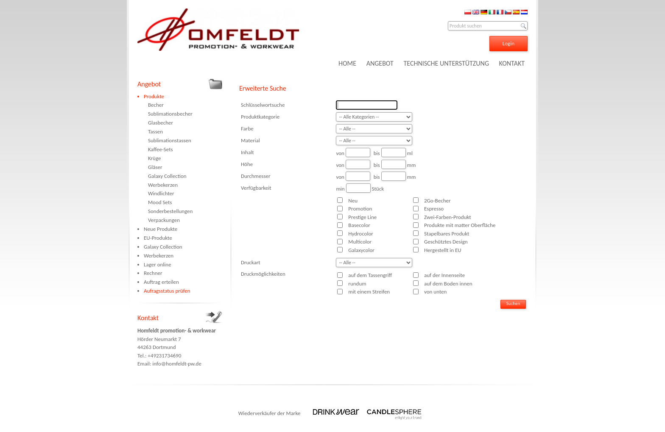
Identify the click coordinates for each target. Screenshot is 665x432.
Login (508, 43)
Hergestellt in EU (442, 250)
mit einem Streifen (369, 291)
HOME (347, 63)
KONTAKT (512, 63)
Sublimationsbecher (170, 114)
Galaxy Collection (167, 176)
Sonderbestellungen (170, 211)
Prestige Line (362, 217)
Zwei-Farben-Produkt (447, 217)
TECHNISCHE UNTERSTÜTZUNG (446, 63)
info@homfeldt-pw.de (176, 363)
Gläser (155, 167)
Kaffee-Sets (160, 149)
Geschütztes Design (446, 241)
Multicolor (360, 241)
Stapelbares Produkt (446, 233)
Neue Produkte (160, 229)
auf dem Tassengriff (370, 275)
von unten (435, 291)
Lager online (157, 264)
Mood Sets (160, 202)
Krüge (154, 158)
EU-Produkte (158, 238)
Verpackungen (164, 220)
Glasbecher (160, 122)
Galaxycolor (361, 250)
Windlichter (161, 193)
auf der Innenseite (444, 275)
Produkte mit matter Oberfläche (460, 225)
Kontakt (148, 318)
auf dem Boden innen (448, 283)
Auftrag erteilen (161, 282)
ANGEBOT (380, 63)
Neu (353, 200)
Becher (156, 105)
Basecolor (359, 225)
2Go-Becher (437, 200)
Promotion (360, 208)
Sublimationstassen (169, 140)
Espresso (434, 208)
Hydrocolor (360, 233)
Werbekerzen (163, 185)
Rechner (153, 273)
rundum (357, 283)
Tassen (155, 131)
